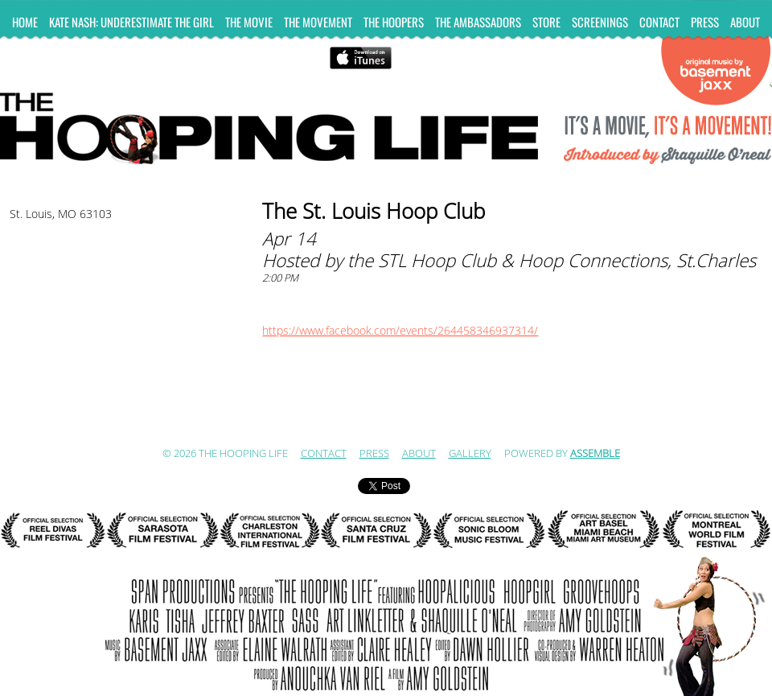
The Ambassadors (478, 22)
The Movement (318, 22)
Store (546, 22)
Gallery (470, 453)
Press (705, 22)
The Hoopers (393, 22)
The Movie (249, 22)
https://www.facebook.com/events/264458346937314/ (400, 331)
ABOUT (745, 22)
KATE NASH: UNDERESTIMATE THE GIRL (131, 22)
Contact (659, 22)
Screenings (600, 22)
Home (25, 22)
